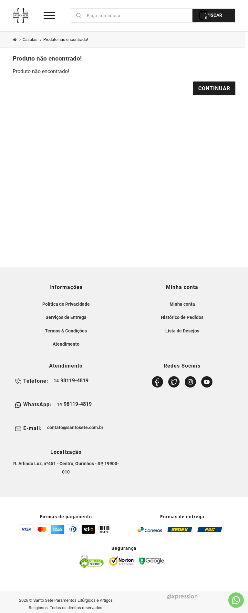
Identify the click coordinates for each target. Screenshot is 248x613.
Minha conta (182, 304)
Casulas (30, 39)
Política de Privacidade (66, 304)
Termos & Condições (66, 330)
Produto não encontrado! (65, 39)
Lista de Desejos (182, 330)
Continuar (214, 88)
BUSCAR (213, 15)
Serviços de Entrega (66, 317)
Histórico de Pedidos (182, 317)
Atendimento (66, 344)
